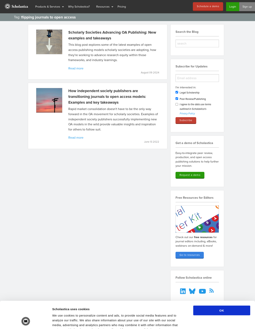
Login (232, 6)
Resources (103, 6)
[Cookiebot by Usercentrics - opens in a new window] (25, 321)
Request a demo (189, 175)
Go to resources (189, 255)
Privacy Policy (187, 113)
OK (221, 286)
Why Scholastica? (79, 6)
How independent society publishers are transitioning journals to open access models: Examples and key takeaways (107, 96)
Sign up (247, 6)
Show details (209, 321)
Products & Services (47, 6)
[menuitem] (16, 6)
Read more (75, 68)
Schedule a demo (208, 6)
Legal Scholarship (189, 92)
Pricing (122, 6)
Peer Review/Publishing (193, 99)
